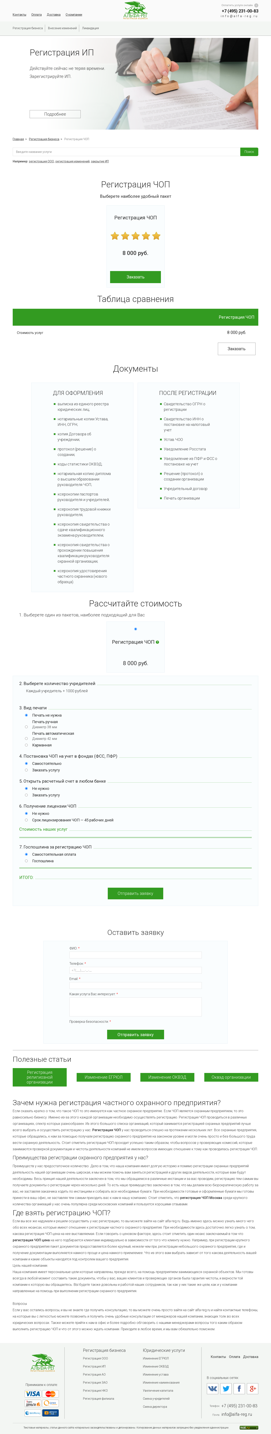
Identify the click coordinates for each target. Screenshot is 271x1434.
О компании (74, 14)
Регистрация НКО (95, 1390)
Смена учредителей (156, 1398)
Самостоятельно (46, 763)
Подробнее (55, 114)
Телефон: (135, 968)
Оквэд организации (231, 1077)
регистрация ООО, (42, 161)
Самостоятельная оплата (54, 854)
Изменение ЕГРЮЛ (104, 1077)
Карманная (42, 745)
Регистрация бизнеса (28, 28)
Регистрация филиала (98, 1398)
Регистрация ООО (95, 1358)
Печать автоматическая (140, 736)
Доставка (54, 14)
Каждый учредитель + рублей (57, 691)
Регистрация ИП (94, 1366)
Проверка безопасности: (90, 1022)
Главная (18, 139)
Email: (135, 983)
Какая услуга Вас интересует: (135, 1004)
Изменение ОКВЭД (167, 1077)
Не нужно (40, 788)
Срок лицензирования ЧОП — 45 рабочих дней (72, 820)
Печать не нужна (47, 715)
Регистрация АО (94, 1374)
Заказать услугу (46, 770)
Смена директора (155, 1406)
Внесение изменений (62, 28)
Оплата (36, 14)
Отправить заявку (135, 893)
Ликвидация (90, 28)
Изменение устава (156, 1374)
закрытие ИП (100, 161)
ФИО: (135, 952)
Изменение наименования (161, 1382)
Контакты (19, 14)
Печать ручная (140, 724)
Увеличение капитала (158, 1390)
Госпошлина (43, 861)
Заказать (136, 277)
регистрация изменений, (72, 161)
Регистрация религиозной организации (40, 1077)
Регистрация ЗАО (95, 1382)
